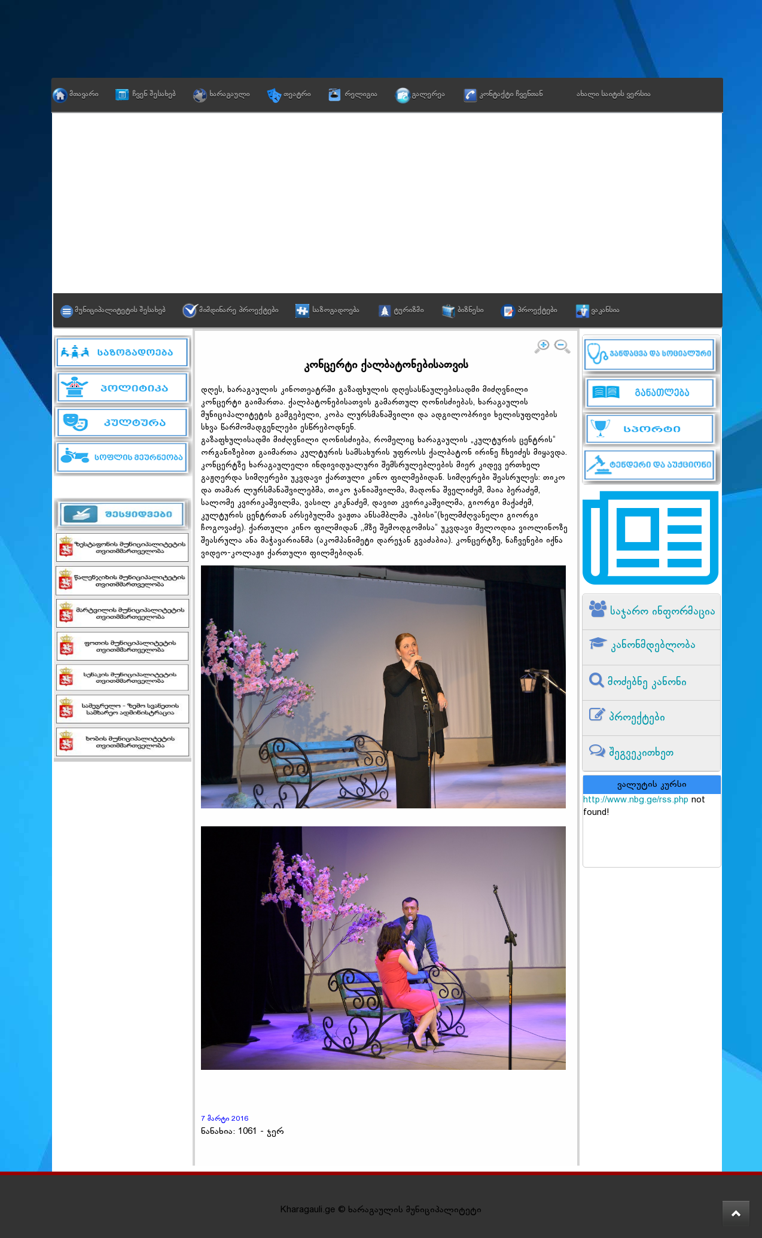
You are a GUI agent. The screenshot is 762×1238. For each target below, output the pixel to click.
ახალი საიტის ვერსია (614, 94)
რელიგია (361, 94)
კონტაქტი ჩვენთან (510, 94)
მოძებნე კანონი (645, 682)
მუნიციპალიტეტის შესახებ (120, 310)
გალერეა (428, 94)
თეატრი (297, 94)
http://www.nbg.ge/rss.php (635, 800)
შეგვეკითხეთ (639, 753)
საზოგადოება (335, 310)
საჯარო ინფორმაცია (660, 612)
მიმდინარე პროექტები (238, 310)
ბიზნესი (470, 310)
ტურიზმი (408, 310)
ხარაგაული (229, 94)
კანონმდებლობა (651, 645)
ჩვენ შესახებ (153, 94)
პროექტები (537, 310)
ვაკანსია (605, 310)
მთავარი (83, 94)
